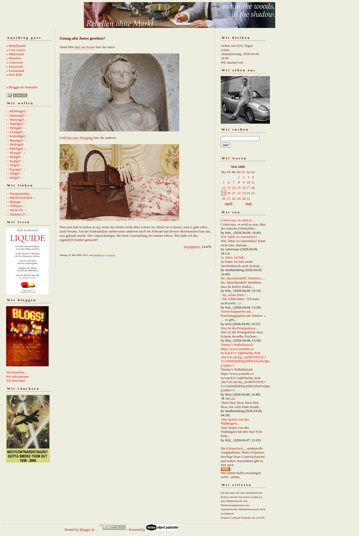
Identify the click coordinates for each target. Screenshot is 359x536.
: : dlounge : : (15, 202)
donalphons (192, 247)
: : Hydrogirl (14, 144)
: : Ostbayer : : (16, 206)
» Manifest (13, 58)
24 (248, 193)
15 (239, 188)
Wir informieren (17, 377)
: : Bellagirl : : (16, 128)
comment (110, 255)
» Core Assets (15, 50)
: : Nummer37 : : (17, 214)
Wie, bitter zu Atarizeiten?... (240, 237)
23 (243, 193)
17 (248, 188)
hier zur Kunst (85, 47)
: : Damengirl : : (17, 115)
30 (243, 199)
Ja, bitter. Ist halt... (233, 257)
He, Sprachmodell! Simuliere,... (243, 278)
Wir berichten (15, 381)
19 (224, 193)
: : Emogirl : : (15, 169)
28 (233, 199)
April (228, 204)
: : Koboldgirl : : (17, 136)
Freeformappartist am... (237, 311)
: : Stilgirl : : (14, 165)
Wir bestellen (15, 372)
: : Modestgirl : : (17, 111)
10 (248, 182)
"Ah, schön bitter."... (235, 295)
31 (248, 199)
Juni (248, 204)
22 (239, 193)
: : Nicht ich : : (16, 210)
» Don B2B (14, 75)
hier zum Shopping (79, 138)
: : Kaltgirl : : (15, 161)
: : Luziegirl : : (16, 132)
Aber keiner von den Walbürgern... (235, 421)
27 (229, 199)
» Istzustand (14, 66)
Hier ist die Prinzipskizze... (239, 328)
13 (229, 188)
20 (229, 193)
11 (253, 182)
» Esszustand (15, 71)
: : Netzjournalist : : (19, 194)
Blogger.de (87, 529)
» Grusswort (14, 62)
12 (224, 188)
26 (224, 199)
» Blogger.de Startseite (21, 87)
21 (233, 193)
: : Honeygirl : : (16, 120)
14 (233, 188)
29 (239, 199)
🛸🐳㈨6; (228, 399)
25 (252, 193)
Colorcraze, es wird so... (237, 220)
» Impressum (15, 54)
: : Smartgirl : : (16, 124)
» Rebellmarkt (16, 46)
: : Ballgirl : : (15, 157)
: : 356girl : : (14, 173)
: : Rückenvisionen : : (21, 198)
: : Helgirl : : (14, 178)
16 (243, 188)
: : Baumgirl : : (16, 140)
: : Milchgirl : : (16, 149)
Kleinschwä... (235, 448)
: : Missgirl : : (15, 153)
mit (241, 62)
